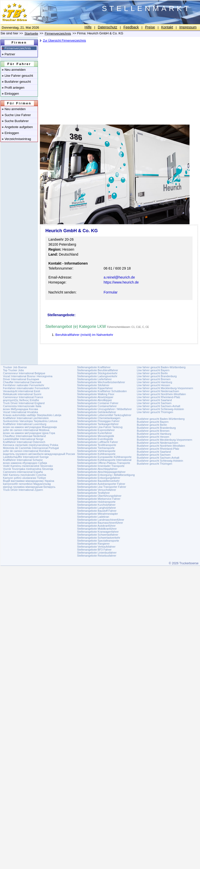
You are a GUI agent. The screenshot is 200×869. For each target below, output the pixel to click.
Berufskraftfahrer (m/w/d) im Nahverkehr (84, 335)
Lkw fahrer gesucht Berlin (152, 373)
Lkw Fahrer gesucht (17, 75)
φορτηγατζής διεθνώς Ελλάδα (21, 400)
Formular (110, 292)
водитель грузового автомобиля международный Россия (39, 453)
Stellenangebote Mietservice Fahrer (98, 498)
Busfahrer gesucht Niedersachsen (157, 442)
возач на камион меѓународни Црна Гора (29, 433)
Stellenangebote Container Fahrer (97, 403)
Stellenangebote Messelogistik (95, 435)
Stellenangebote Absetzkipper (95, 397)
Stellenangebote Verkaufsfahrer (96, 546)
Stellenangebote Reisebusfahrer (96, 555)
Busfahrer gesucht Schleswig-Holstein (160, 460)
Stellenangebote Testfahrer (93, 492)
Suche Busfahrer (15, 121)
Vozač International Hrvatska (20, 412)
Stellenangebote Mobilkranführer (97, 528)
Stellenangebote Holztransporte (96, 501)
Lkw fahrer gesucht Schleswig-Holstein (160, 409)
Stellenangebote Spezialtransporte (98, 540)
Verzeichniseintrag (16, 139)
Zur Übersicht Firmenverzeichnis (64, 40)
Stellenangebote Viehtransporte (96, 450)
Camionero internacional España (23, 471)
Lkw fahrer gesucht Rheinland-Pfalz (158, 397)
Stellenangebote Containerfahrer (97, 406)
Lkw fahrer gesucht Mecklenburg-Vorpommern (165, 388)
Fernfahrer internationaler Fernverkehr (26, 388)
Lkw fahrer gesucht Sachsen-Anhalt (158, 406)
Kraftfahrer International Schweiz (23, 459)
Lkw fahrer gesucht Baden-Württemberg (161, 367)
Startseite (31, 33)
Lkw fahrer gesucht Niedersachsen (158, 391)
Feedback (131, 27)
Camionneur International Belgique (24, 373)
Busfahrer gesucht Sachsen (154, 454)
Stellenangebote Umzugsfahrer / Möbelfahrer (104, 409)
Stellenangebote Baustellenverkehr (98, 480)
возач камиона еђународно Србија (25, 462)
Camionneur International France (23, 397)
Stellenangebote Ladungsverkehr (97, 376)
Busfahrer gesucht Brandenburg (156, 427)
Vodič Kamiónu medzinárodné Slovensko (28, 465)
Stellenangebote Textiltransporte (96, 444)
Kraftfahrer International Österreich (24, 441)
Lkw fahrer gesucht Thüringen (155, 412)
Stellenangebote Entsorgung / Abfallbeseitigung (106, 474)
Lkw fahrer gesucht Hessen (153, 385)
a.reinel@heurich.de (119, 277)
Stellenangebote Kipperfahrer (95, 388)
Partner (8, 54)
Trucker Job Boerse (15, 367)
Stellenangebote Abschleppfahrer (97, 468)
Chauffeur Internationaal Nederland (24, 435)
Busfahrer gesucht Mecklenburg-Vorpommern (164, 439)
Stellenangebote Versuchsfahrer (96, 489)
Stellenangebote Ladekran (93, 516)
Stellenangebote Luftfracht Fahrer (97, 441)
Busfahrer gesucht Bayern (153, 421)
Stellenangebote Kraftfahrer (94, 367)
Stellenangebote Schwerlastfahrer (97, 534)
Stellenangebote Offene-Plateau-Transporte (103, 462)
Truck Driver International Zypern (23, 489)
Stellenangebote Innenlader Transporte (100, 465)
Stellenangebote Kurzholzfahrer (96, 504)
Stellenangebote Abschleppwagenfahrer (101, 471)
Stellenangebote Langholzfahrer (96, 507)
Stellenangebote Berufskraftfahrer (97, 370)
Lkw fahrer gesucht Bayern (153, 370)
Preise (150, 27)
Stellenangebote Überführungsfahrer (99, 495)
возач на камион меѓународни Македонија (30, 427)
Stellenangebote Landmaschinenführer (100, 519)
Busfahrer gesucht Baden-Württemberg (161, 418)
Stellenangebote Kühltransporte (96, 453)
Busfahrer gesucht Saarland (154, 451)
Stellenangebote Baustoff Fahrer (96, 510)
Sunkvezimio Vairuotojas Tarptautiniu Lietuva (30, 421)
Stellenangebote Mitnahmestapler (97, 513)
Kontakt (167, 27)
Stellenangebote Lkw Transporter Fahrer (101, 486)
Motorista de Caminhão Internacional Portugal (31, 447)
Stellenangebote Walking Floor (95, 394)
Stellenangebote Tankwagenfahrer (98, 424)
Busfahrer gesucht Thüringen (154, 463)
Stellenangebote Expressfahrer (96, 430)
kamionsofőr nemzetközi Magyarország (27, 483)
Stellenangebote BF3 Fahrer (94, 549)
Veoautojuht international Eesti (21, 391)
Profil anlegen (13, 87)
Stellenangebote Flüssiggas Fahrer (98, 421)
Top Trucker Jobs (13, 370)
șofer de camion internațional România (26, 450)
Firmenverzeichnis (16, 48)
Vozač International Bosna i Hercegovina (27, 376)
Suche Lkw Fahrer (16, 115)
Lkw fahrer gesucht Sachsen (154, 403)
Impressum (188, 27)
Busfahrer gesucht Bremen (153, 430)
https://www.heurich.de (121, 282)
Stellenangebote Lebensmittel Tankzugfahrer (104, 415)
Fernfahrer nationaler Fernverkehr (23, 385)
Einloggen (10, 93)
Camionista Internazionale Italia (22, 406)
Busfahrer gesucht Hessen (153, 436)
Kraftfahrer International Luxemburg (24, 424)
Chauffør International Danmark (22, 382)
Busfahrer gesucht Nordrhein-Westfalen (161, 445)
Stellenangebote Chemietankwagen (98, 418)
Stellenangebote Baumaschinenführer (100, 522)
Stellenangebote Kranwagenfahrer (98, 531)
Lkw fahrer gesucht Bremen (154, 379)
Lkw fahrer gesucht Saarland (154, 400)
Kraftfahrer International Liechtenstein (26, 418)
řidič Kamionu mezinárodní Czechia (24, 474)
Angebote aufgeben (17, 127)
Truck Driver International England (24, 403)
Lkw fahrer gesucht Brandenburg (157, 376)
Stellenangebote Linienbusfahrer (96, 552)
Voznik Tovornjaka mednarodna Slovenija (28, 468)
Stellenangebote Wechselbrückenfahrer (101, 382)
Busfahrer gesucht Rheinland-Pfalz (158, 448)
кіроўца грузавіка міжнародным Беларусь (29, 486)
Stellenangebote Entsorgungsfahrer (98, 477)
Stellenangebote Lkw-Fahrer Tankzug (99, 427)
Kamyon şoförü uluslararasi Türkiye (24, 477)
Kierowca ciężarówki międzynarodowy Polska (30, 444)
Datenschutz (107, 27)
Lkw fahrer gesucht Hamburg (154, 382)
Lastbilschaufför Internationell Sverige (26, 456)
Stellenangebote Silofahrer (93, 385)
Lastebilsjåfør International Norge (23, 438)
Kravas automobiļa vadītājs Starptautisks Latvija (32, 415)
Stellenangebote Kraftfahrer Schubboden (102, 391)
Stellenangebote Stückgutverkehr (97, 373)
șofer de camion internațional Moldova (26, 430)
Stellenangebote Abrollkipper (94, 400)
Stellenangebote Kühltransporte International (104, 459)
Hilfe (88, 27)
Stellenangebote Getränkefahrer (96, 412)
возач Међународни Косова (20, 409)
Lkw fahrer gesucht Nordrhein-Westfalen (161, 394)
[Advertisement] (116, 81)
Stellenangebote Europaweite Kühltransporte (104, 456)
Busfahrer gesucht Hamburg (154, 433)
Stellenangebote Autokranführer (96, 525)
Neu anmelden (14, 70)
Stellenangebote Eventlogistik (95, 438)
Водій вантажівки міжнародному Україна (28, 480)
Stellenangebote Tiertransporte (95, 447)
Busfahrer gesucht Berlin (152, 424)
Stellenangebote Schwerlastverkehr (98, 537)
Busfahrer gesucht (16, 81)
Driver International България (21, 379)
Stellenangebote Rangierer (93, 543)
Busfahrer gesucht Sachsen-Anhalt (158, 457)
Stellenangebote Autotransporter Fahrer (101, 483)
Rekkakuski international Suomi (22, 394)
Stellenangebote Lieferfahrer (94, 379)
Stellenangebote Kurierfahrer (94, 433)
